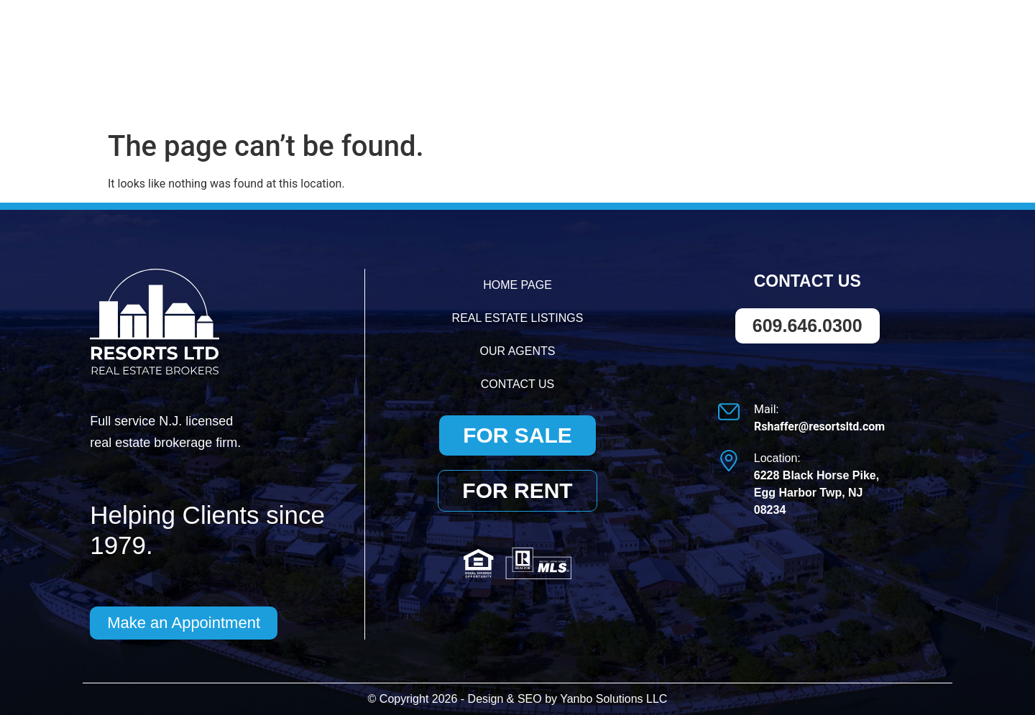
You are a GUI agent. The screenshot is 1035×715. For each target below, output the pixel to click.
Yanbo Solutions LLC (613, 699)
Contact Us (885, 86)
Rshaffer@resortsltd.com (883, 34)
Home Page (467, 86)
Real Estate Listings (616, 86)
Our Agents (770, 86)
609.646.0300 (738, 35)
